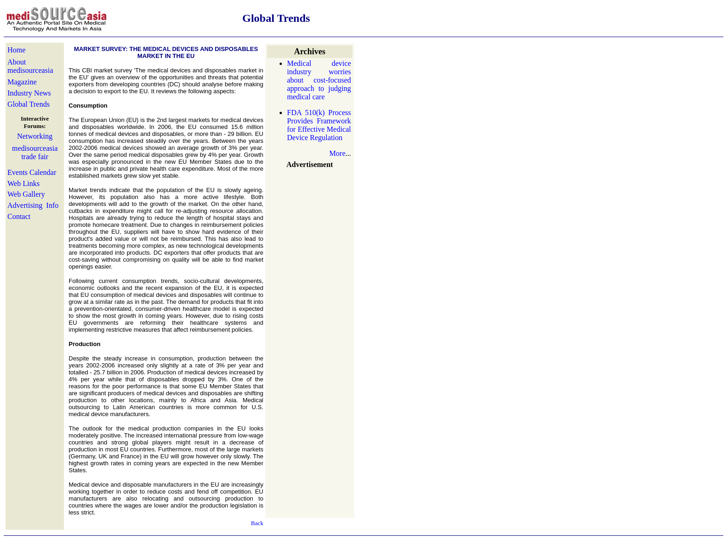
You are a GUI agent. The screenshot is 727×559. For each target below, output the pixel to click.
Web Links (23, 183)
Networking (34, 136)
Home (16, 50)
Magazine (22, 82)
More (337, 153)
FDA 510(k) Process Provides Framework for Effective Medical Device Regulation (319, 125)
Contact (19, 216)
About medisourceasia (30, 66)
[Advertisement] (310, 233)
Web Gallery (26, 194)
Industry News (29, 93)
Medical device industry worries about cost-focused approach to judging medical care (319, 80)
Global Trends (28, 104)
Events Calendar (31, 172)
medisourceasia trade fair (35, 152)
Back (257, 523)
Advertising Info (32, 205)
